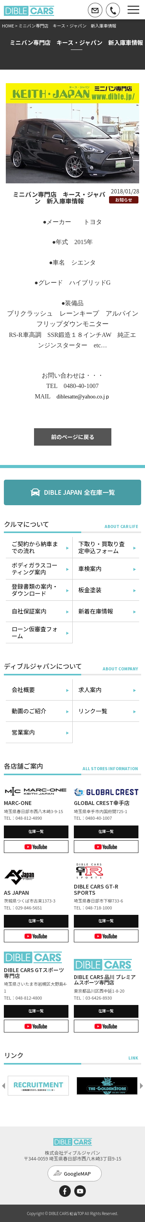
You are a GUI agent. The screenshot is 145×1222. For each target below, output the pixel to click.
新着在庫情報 (95, 611)
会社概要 (23, 689)
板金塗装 (90, 590)
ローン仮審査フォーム (35, 632)
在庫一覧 (36, 831)
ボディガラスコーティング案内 (35, 568)
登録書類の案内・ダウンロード (35, 589)
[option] (38, 1085)
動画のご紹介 (29, 711)
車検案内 (90, 568)
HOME (8, 25)
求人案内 (90, 689)
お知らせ (123, 200)
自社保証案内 (29, 611)
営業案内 (23, 732)
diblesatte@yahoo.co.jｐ (83, 397)
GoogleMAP (77, 1173)
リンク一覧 (92, 711)
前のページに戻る (72, 437)
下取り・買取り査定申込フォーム (101, 547)
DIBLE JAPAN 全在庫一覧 (79, 492)
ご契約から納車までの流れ (35, 547)
